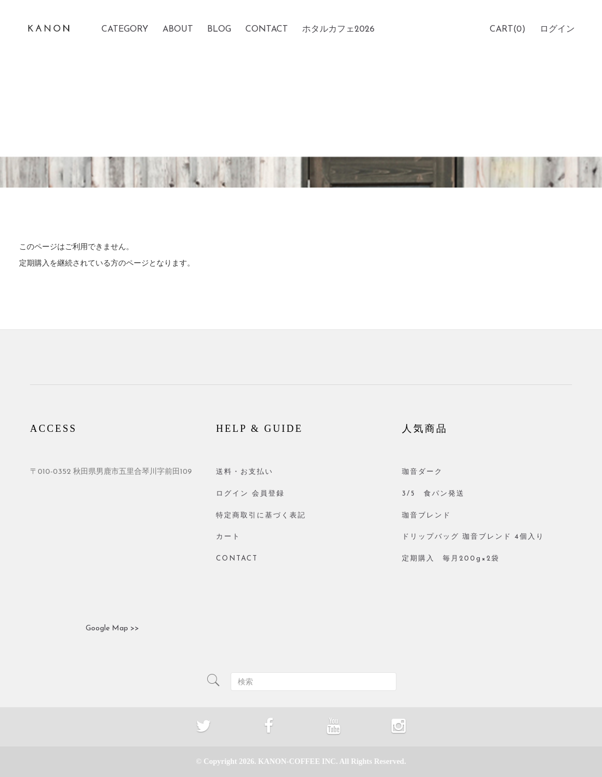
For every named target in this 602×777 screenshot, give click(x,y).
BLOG (219, 29)
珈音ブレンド (426, 515)
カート (228, 536)
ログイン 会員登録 (250, 493)
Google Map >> (112, 628)
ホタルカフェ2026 (338, 29)
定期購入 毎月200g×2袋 (450, 558)
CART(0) (508, 29)
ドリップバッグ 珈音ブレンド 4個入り (473, 536)
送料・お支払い (244, 471)
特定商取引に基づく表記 (261, 515)
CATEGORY (124, 29)
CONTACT (266, 29)
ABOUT (177, 29)
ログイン (557, 29)
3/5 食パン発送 (433, 493)
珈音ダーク (422, 471)
